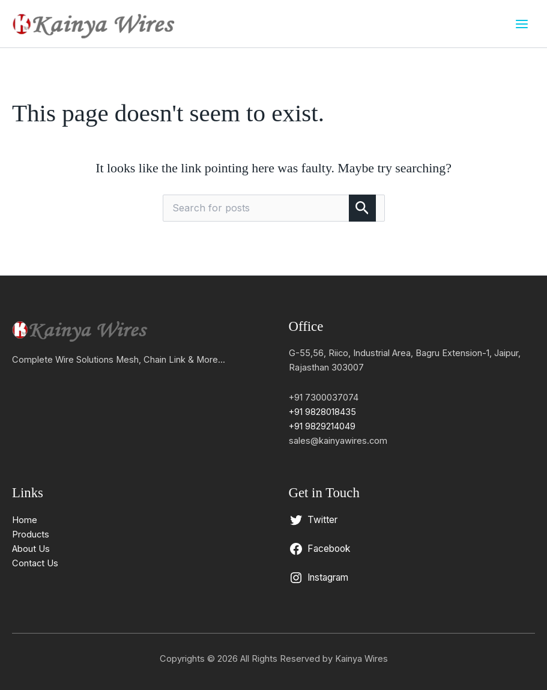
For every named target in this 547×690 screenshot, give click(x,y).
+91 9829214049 (322, 426)
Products (30, 534)
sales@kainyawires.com (338, 440)
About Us (31, 548)
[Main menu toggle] (522, 23)
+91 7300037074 (323, 397)
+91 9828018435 (322, 412)
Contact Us (35, 563)
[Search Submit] (362, 208)
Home (24, 520)
